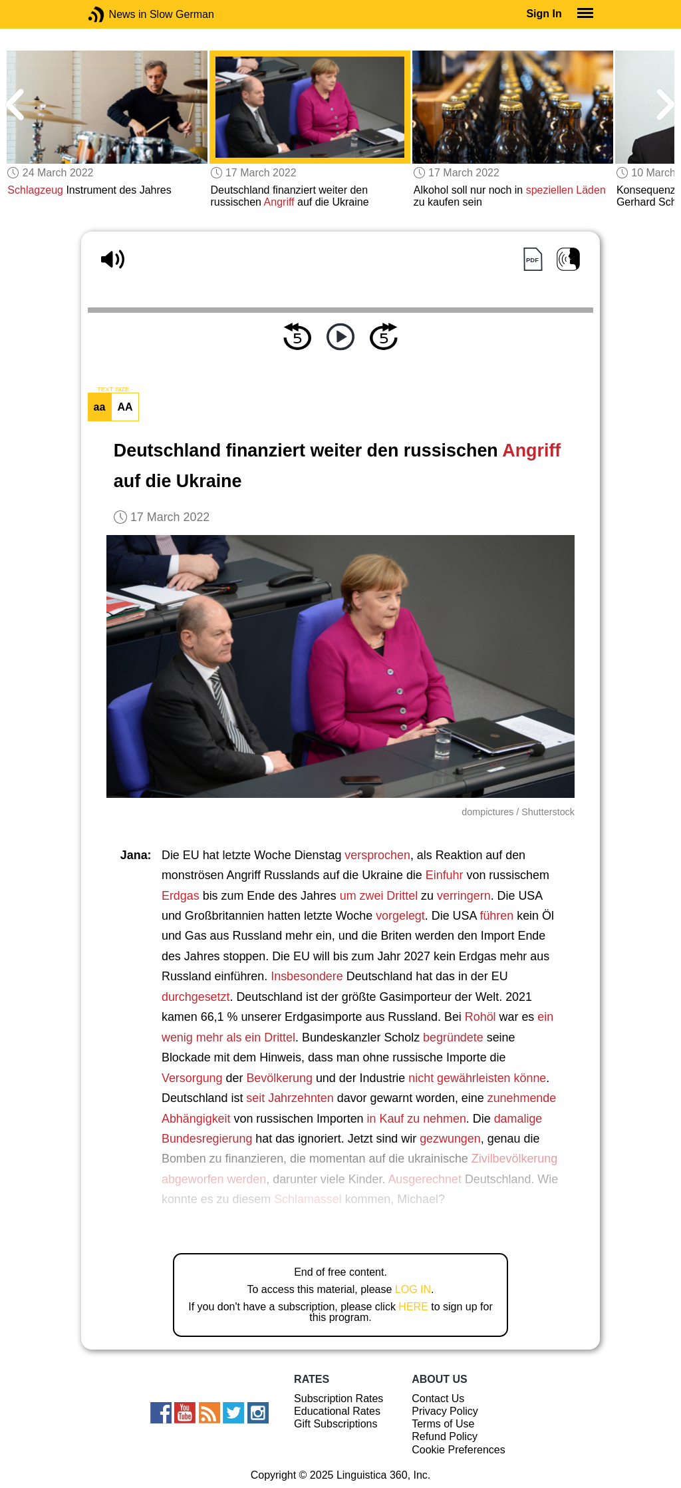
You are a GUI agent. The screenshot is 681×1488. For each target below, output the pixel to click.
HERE (413, 1306)
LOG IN (413, 1289)
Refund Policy (444, 1436)
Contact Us (438, 1398)
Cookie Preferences (458, 1449)
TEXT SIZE (113, 389)
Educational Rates (337, 1411)
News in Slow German (116, 14)
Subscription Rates (338, 1398)
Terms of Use (443, 1423)
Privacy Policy (445, 1411)
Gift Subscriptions (335, 1423)
